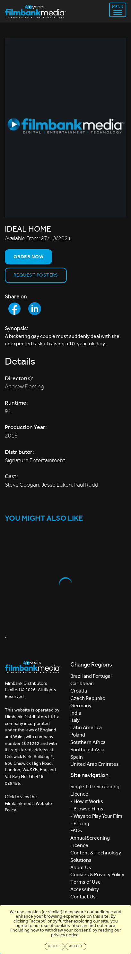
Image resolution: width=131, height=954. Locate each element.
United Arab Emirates (94, 764)
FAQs (76, 830)
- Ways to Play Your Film (96, 816)
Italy (75, 720)
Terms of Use (85, 882)
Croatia (78, 691)
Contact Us (83, 897)
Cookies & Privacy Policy (97, 874)
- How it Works (86, 801)
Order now (28, 257)
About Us (80, 867)
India (75, 713)
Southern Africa (88, 742)
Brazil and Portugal (90, 676)
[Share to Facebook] (14, 309)
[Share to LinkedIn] (34, 309)
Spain (76, 757)
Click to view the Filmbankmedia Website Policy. (28, 803)
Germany (81, 705)
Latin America (86, 727)
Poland (77, 735)
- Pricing (79, 823)
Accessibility (84, 889)
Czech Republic (87, 698)
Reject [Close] (54, 946)
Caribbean (82, 683)
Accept (76, 946)
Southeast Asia (87, 749)
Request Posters (35, 275)
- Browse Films (86, 809)
